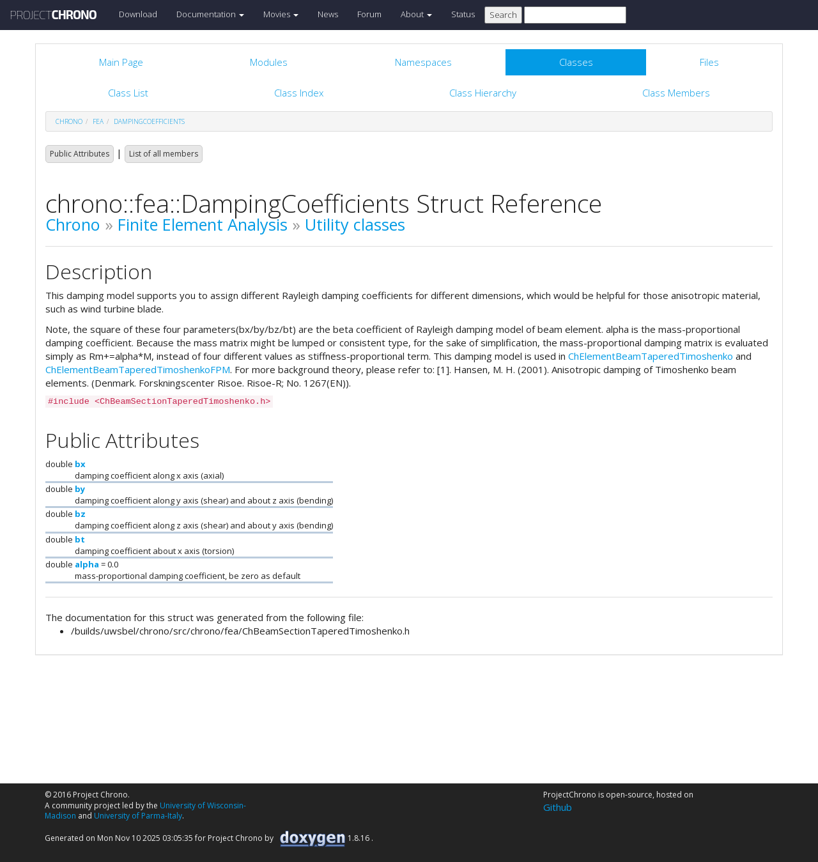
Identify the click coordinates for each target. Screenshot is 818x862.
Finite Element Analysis (203, 224)
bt (80, 539)
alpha (87, 564)
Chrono (72, 224)
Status (463, 14)
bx (80, 464)
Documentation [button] (210, 14)
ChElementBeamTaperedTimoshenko (650, 356)
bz (80, 514)
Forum (369, 14)
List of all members (163, 153)
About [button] (416, 14)
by (80, 489)
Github (557, 807)
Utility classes (355, 224)
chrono (69, 121)
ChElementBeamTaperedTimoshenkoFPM (137, 369)
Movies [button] (280, 14)
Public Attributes (79, 153)
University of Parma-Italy (138, 815)
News (328, 14)
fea (98, 121)
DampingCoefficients (149, 121)
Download (138, 14)
